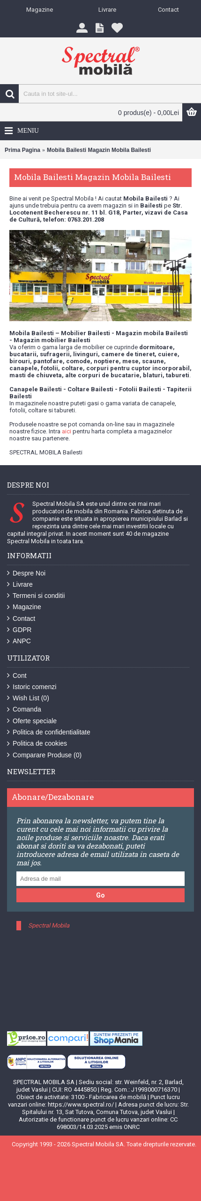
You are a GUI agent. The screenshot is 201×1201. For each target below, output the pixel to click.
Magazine (24, 607)
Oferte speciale (32, 721)
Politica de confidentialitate (48, 732)
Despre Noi (26, 573)
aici (66, 431)
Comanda (24, 709)
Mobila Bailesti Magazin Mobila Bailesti (99, 150)
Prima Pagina (22, 150)
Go (100, 895)
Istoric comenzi (31, 687)
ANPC (19, 641)
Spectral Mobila (48, 925)
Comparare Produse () (44, 755)
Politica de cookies (37, 744)
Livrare (20, 585)
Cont (17, 676)
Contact (21, 619)
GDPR (19, 630)
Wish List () (28, 698)
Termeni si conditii (36, 596)
